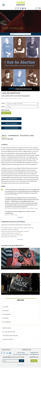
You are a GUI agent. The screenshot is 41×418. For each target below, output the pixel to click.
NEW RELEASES (6, 328)
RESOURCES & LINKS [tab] (27, 135)
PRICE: (5, 110)
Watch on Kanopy (11, 123)
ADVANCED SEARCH (7, 339)
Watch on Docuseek (11, 128)
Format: (3, 106)
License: (3, 103)
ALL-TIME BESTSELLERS (8, 332)
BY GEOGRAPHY (6, 314)
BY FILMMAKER (6, 322)
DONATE (33, 360)
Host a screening (11, 118)
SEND (21, 360)
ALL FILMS (5, 307)
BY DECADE (5, 318)
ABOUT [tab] (4, 135)
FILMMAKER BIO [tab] (13, 135)
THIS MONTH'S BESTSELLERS (10, 335)
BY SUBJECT (5, 310)
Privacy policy (20, 365)
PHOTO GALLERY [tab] (7, 139)
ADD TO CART (6, 113)
